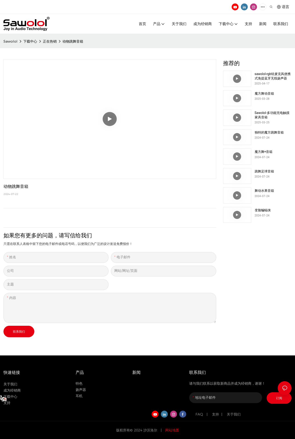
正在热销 (50, 41)
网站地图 (171, 430)
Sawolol (10, 41)
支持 (215, 414)
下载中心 (30, 41)
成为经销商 (12, 390)
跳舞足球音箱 (264, 171)
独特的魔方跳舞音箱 (269, 132)
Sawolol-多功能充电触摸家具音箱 (272, 115)
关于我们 (10, 384)
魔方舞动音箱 (264, 93)
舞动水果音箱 (264, 190)
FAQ (199, 414)
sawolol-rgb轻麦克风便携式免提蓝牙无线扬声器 (273, 76)
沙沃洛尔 (150, 430)
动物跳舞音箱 (72, 41)
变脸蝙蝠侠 (263, 210)
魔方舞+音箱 (264, 152)
